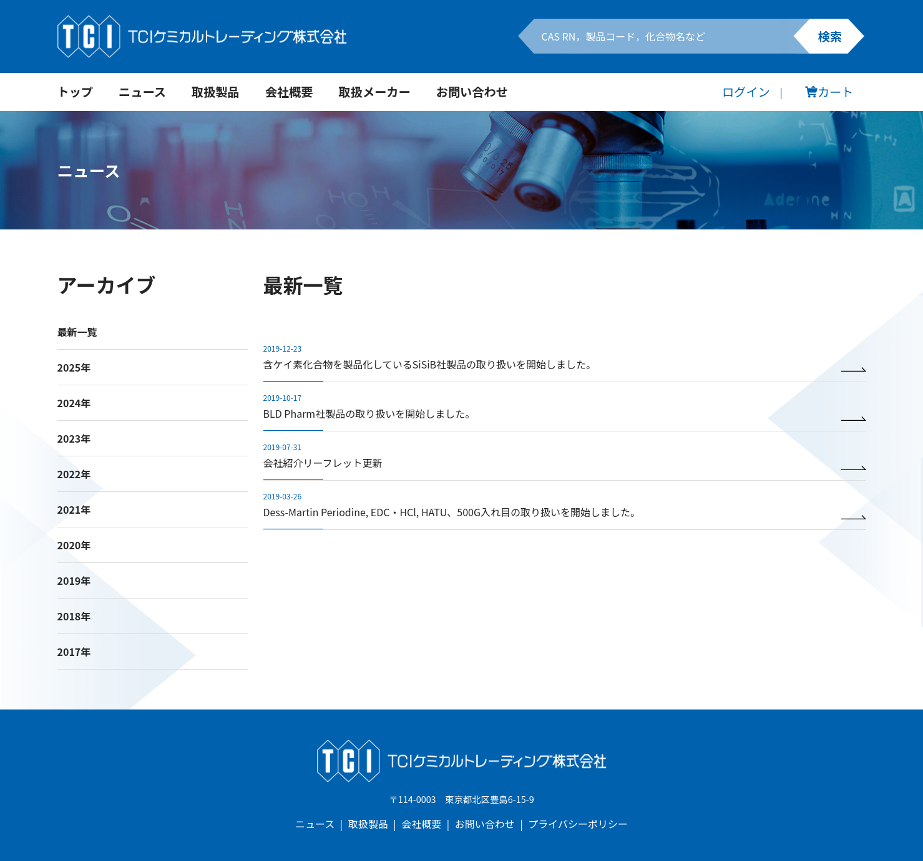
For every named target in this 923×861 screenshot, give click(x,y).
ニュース (142, 91)
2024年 (74, 402)
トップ (75, 91)
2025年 (74, 367)
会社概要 (289, 91)
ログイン (746, 91)
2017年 (74, 651)
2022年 (74, 473)
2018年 (74, 615)
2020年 (74, 544)
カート (829, 91)
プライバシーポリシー (578, 823)
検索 (830, 36)
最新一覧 (77, 331)
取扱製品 (216, 91)
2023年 (74, 438)
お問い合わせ (472, 91)
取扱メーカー (375, 91)
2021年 (74, 509)
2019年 (74, 580)
